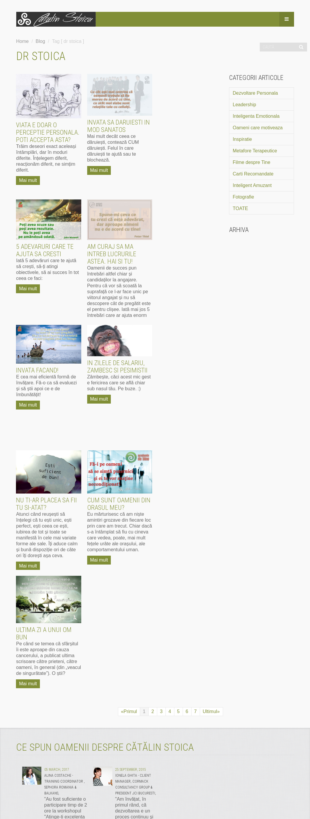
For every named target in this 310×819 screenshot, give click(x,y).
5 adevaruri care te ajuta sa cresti (187, 124)
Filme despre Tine (251, 162)
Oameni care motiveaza (258, 127)
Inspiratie (242, 139)
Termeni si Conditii (36, 783)
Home (22, 41)
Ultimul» (211, 460)
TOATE (240, 208)
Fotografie (243, 196)
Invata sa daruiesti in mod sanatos (118, 126)
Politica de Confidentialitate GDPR (95, 783)
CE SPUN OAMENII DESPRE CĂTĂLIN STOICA (105, 496)
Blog (40, 41)
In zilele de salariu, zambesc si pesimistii (188, 241)
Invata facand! (108, 245)
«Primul (129, 460)
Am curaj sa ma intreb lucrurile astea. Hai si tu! (40, 254)
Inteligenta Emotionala (256, 116)
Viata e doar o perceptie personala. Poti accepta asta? (48, 132)
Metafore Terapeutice (255, 150)
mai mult (142, 619)
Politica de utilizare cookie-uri (165, 783)
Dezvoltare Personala (255, 93)
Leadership (244, 104)
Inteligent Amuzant (252, 185)
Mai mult (28, 180)
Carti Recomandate (253, 173)
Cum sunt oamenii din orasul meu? (118, 378)
